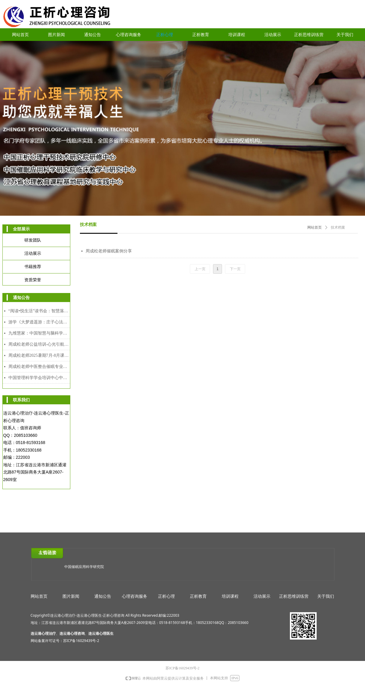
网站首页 (314, 227)
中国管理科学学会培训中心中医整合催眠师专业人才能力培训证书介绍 (39, 377)
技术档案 (338, 227)
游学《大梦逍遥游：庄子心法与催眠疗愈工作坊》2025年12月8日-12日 (39, 322)
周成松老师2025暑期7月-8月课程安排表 (39, 355)
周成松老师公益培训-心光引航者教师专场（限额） (39, 344)
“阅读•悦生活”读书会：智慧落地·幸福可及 (39, 311)
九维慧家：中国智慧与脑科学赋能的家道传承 (39, 333)
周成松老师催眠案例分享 (109, 251)
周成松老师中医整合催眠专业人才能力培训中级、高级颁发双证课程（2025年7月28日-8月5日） (39, 366)
